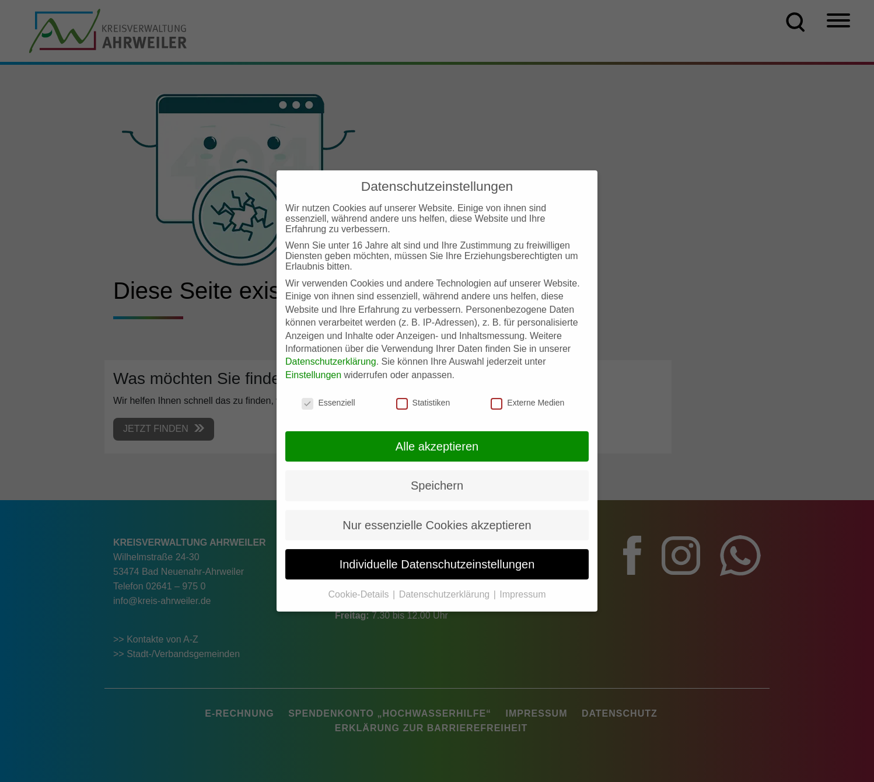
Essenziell (328, 392)
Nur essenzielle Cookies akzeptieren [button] (437, 514)
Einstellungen (313, 364)
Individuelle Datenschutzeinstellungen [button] (437, 553)
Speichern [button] (437, 475)
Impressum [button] (522, 584)
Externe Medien (527, 392)
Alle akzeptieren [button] (437, 435)
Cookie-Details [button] (359, 584)
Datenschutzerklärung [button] (445, 584)
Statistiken (423, 392)
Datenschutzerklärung (330, 351)
